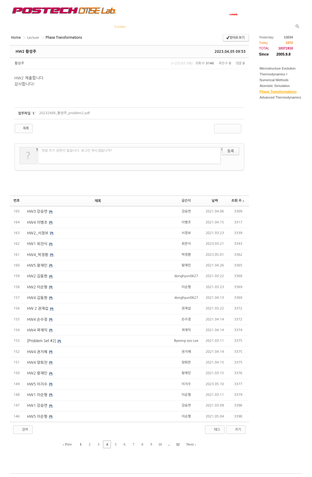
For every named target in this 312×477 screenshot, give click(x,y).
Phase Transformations (278, 91)
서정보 (186, 232)
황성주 (19, 63)
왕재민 (186, 264)
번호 (16, 200)
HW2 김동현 (37, 275)
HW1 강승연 (37, 403)
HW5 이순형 (37, 414)
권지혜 (186, 350)
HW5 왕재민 (37, 264)
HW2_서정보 (38, 232)
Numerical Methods (274, 80)
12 (174, 442)
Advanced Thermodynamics (280, 97)
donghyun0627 (186, 275)
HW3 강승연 (37, 211)
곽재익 (186, 328)
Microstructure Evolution (278, 68)
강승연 (186, 211)
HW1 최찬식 (37, 243)
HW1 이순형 (37, 393)
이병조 (186, 221)
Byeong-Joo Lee (186, 339)
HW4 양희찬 (37, 361)
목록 (23, 128)
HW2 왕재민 (37, 371)
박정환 (186, 253)
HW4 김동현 (37, 296)
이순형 (186, 285)
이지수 (186, 382)
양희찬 (186, 360)
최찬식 (186, 243)
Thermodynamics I (273, 74)
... (167, 442)
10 (158, 442)
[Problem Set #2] (42, 339)
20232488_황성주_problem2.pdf (64, 113)
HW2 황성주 (26, 51)
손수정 (186, 318)
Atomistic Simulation (275, 86)
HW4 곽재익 (37, 329)
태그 (214, 427)
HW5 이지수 (37, 382)
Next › (188, 442)
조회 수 (237, 200)
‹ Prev (70, 442)
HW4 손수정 (37, 318)
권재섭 (186, 307)
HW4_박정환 (38, 254)
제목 (98, 200)
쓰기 (235, 427)
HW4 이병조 (37, 222)
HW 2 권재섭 (38, 307)
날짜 (215, 200)
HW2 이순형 (37, 286)
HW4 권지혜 (37, 350)
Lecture (32, 37)
